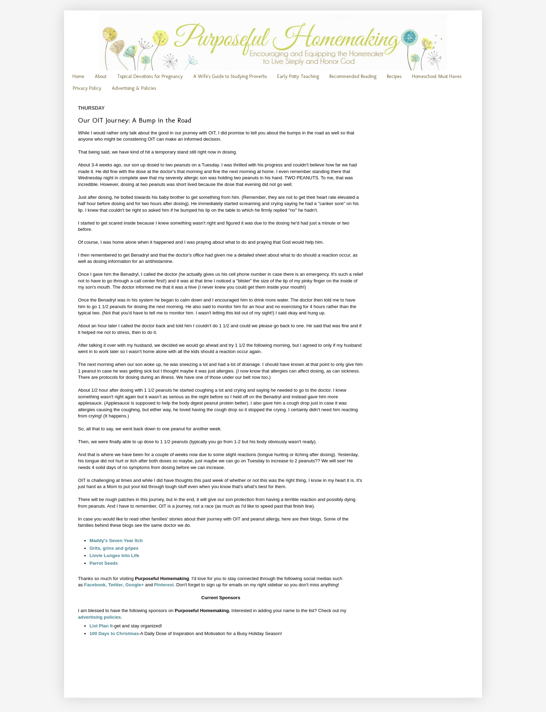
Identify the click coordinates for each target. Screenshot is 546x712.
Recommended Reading (352, 76)
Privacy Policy (87, 88)
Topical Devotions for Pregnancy (150, 76)
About (101, 76)
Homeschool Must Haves (436, 76)
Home (78, 76)
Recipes (394, 76)
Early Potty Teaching (298, 76)
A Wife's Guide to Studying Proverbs (230, 76)
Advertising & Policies (134, 88)
